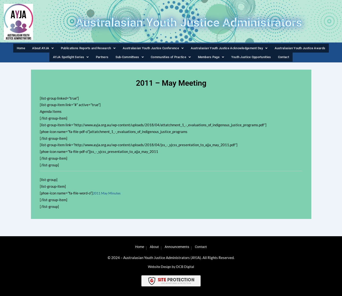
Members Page (211, 60)
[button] (34, 49)
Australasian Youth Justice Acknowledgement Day (230, 49)
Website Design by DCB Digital (171, 266)
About (153, 247)
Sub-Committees (127, 60)
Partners (100, 60)
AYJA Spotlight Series (68, 60)
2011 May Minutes (108, 196)
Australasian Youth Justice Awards (306, 49)
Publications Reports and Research (81, 49)
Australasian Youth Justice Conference (149, 49)
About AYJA (34, 49)
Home (12, 49)
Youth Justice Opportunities (253, 60)
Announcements (178, 247)
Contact (287, 60)
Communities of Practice (170, 60)
